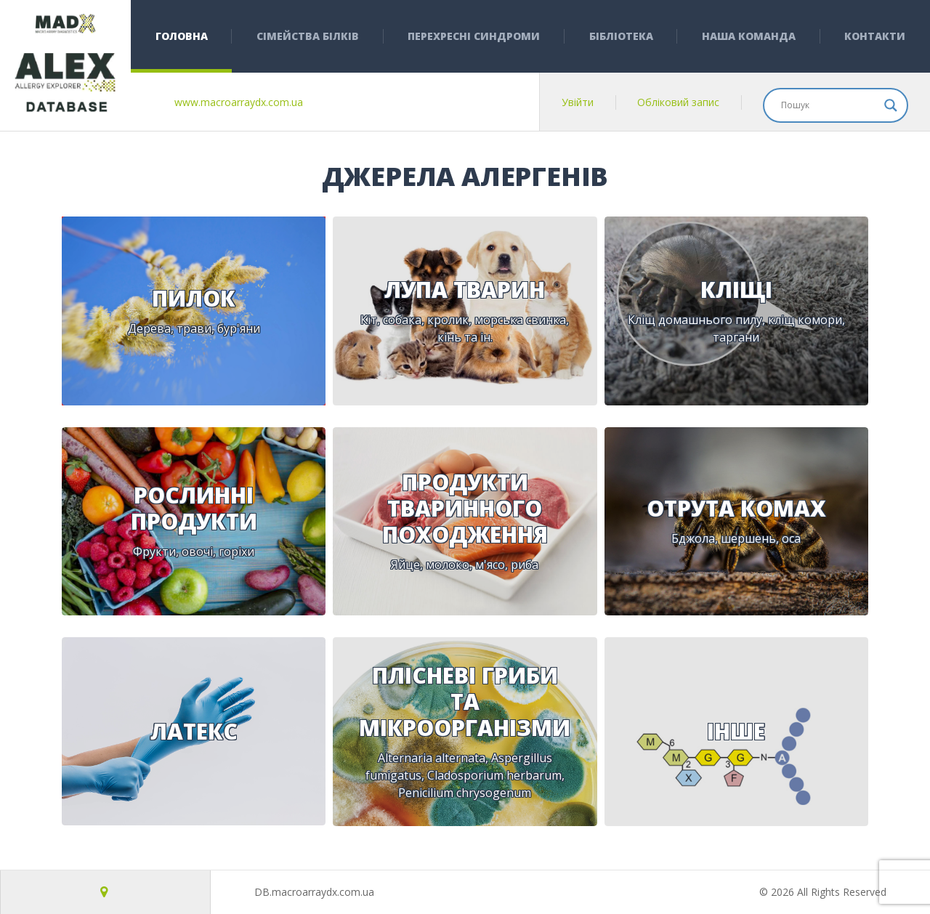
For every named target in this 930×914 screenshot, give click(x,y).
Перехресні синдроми (474, 36)
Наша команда (749, 36)
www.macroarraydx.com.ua (238, 102)
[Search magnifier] (891, 105)
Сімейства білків (307, 36)
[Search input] (829, 105)
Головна (181, 36)
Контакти (874, 36)
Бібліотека (621, 36)
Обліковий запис (678, 102)
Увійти (578, 102)
